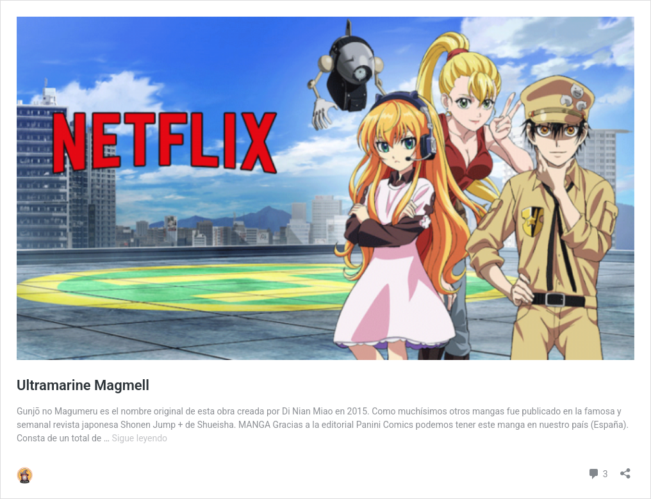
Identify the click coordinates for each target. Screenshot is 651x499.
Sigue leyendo (140, 438)
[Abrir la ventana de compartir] (625, 469)
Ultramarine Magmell (83, 385)
